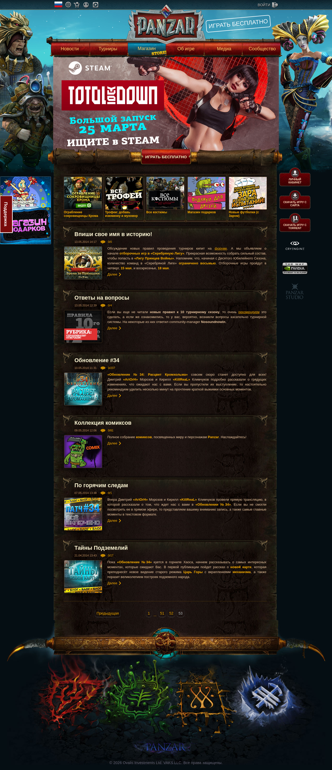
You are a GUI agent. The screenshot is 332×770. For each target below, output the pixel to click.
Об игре (186, 48)
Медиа (224, 48)
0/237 (111, 367)
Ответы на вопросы (101, 298)
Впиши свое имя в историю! (113, 234)
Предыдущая (108, 613)
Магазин (147, 48)
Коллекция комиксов (103, 423)
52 (171, 613)
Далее (112, 274)
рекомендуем (248, 312)
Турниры (108, 48)
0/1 (110, 492)
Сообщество (262, 48)
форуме (221, 248)
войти (264, 5)
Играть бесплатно (238, 24)
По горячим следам (101, 485)
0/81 (110, 430)
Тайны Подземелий (101, 548)
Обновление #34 (96, 360)
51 (162, 613)
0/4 (110, 305)
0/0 (110, 241)
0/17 (110, 555)
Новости (70, 48)
